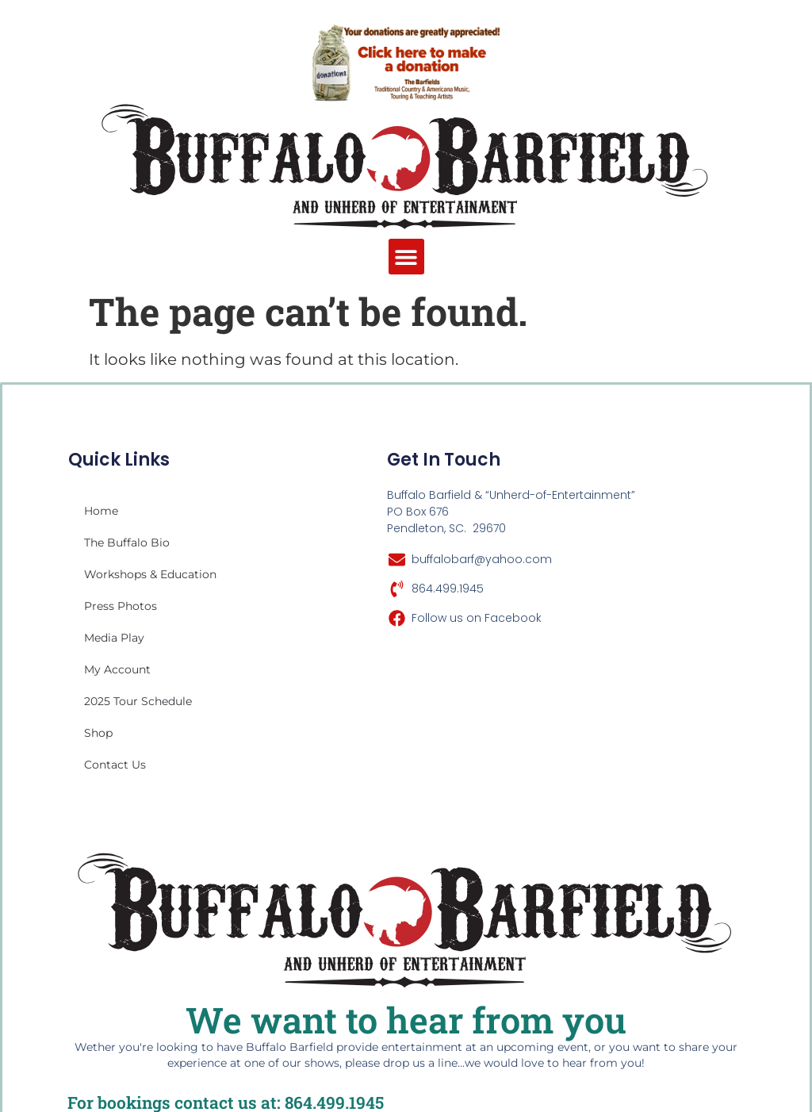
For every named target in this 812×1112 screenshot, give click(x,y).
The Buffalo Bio (127, 542)
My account (117, 669)
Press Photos (120, 606)
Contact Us (115, 764)
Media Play (114, 638)
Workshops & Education (150, 574)
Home (101, 511)
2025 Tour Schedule (138, 701)
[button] (406, 256)
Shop (98, 733)
